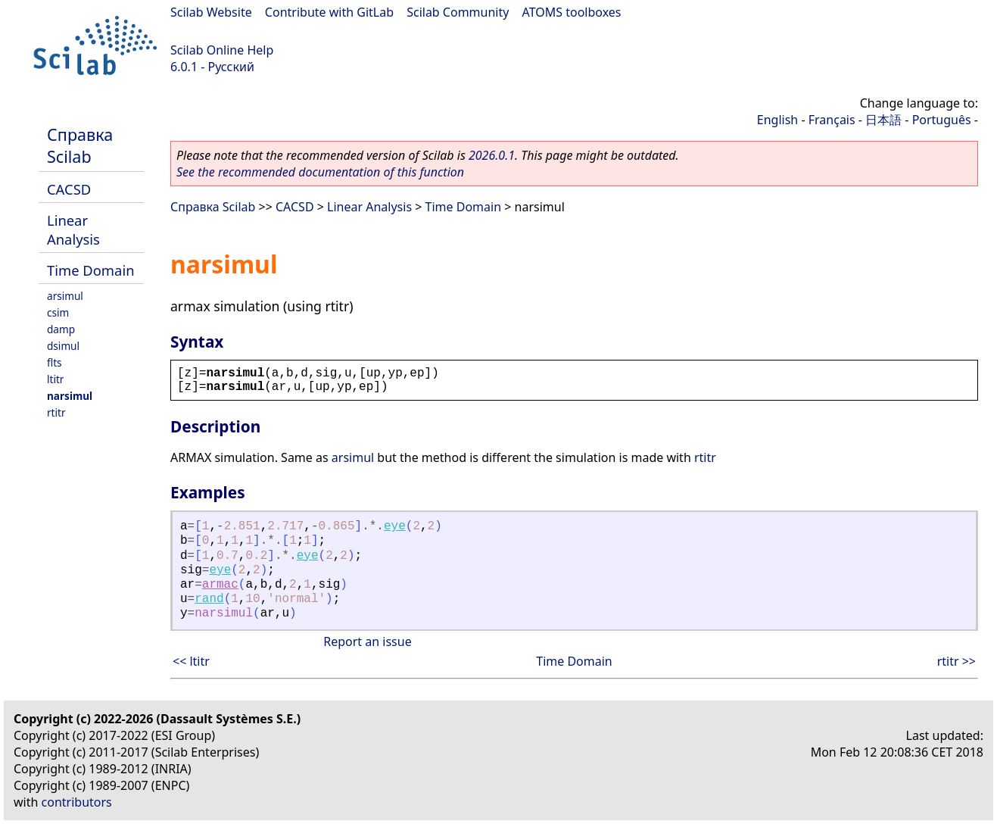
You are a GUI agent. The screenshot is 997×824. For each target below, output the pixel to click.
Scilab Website (211, 12)
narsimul (69, 396)
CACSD (69, 188)
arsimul (65, 296)
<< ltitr (191, 661)
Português (941, 119)
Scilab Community (458, 12)
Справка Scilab (80, 145)
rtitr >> (956, 661)
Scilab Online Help (221, 50)
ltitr (55, 379)
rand (209, 599)
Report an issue (367, 641)
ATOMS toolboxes (572, 12)
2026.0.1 (492, 155)
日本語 (883, 119)
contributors (77, 802)
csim (58, 312)
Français (832, 119)
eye (395, 526)
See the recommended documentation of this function (320, 172)
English (777, 119)
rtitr (56, 412)
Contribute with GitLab (329, 12)
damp (61, 329)
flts (54, 362)
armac (220, 584)
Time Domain (91, 270)
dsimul (63, 346)
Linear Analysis (73, 229)
